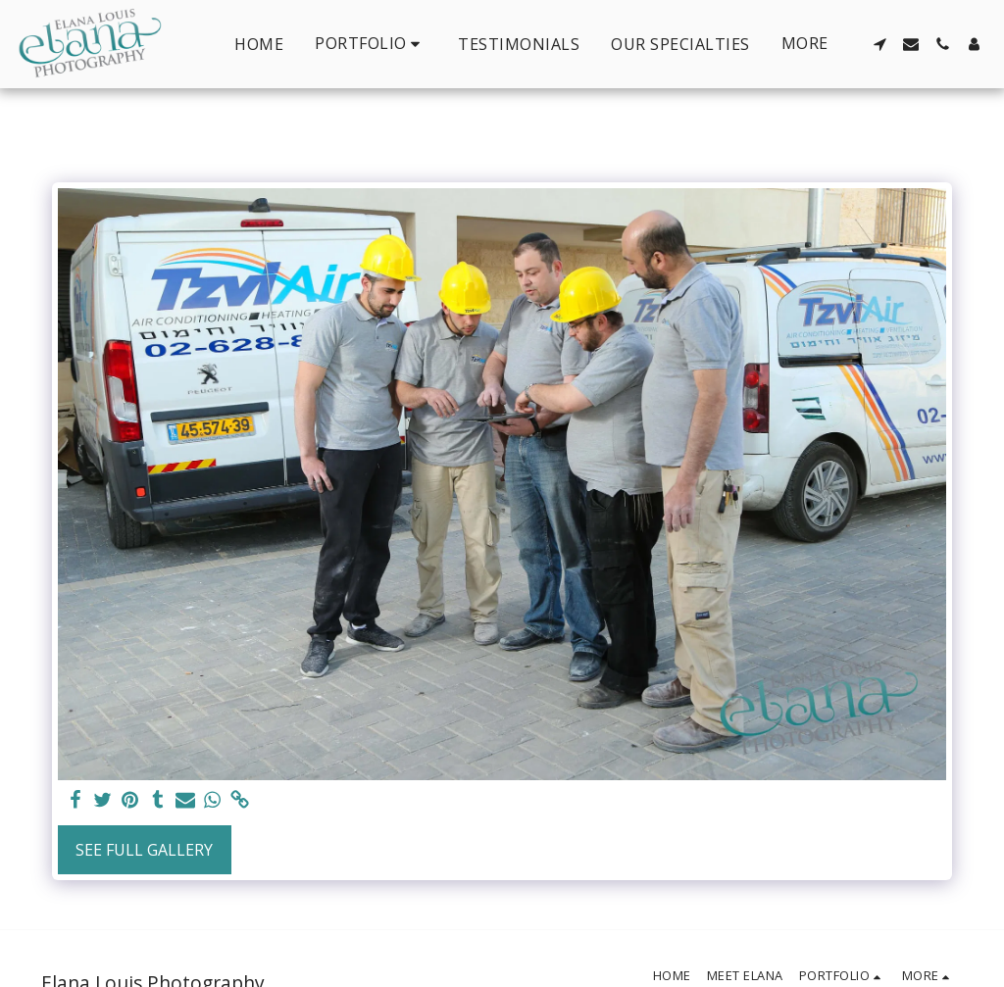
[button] (370, 43)
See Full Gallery (144, 850)
